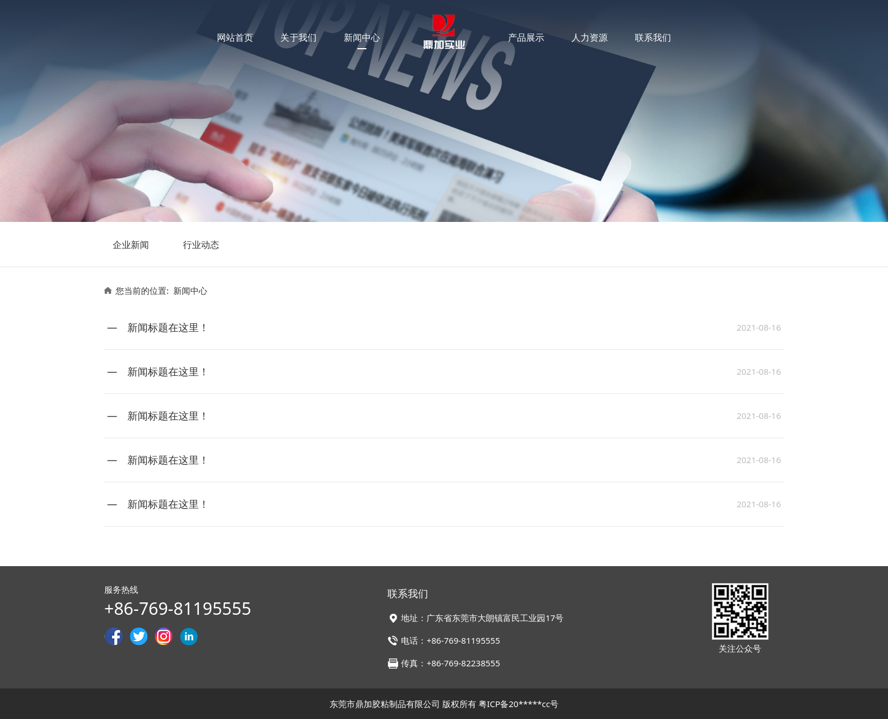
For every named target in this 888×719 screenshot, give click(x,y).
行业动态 (201, 244)
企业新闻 (131, 244)
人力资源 (589, 37)
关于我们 (298, 37)
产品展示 (526, 37)
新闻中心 (362, 37)
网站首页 (235, 37)
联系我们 (653, 37)
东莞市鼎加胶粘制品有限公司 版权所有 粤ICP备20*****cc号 (444, 703)
